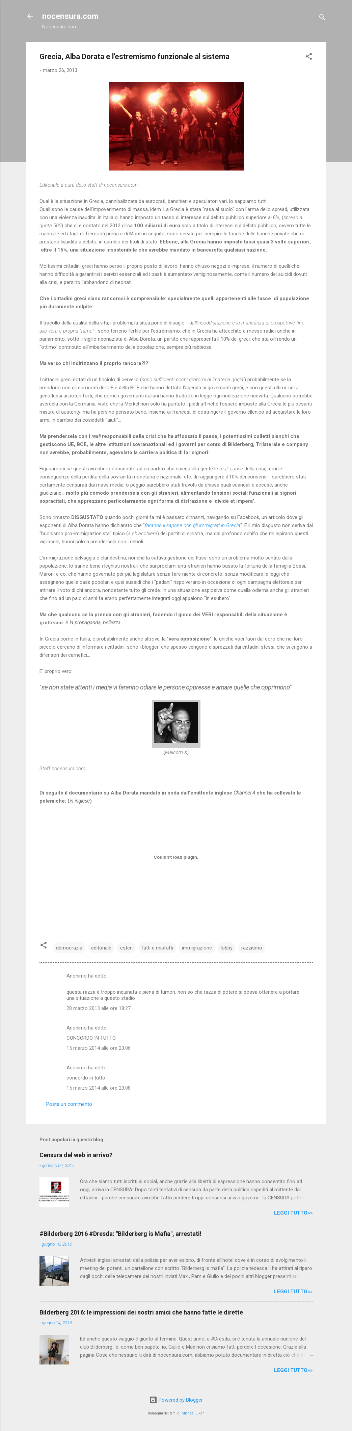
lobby (227, 948)
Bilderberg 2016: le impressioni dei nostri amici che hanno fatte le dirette (141, 1312)
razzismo (251, 948)
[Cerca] (322, 18)
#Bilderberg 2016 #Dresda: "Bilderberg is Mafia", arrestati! (120, 1233)
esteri (126, 948)
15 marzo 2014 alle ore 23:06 (98, 1048)
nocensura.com (70, 16)
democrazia (69, 948)
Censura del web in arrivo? (75, 1155)
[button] (309, 57)
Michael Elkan (193, 1413)
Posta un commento (69, 1104)
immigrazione (197, 948)
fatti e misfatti (157, 948)
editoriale (101, 948)
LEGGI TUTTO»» (293, 1213)
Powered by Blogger (176, 1400)
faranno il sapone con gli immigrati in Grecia (192, 525)
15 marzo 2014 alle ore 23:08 (98, 1088)
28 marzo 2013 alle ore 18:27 (98, 1008)
